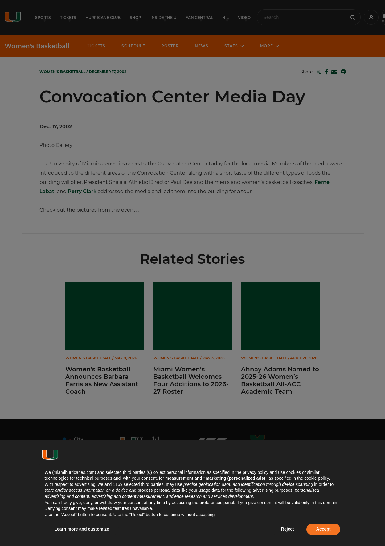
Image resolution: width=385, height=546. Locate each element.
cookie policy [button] (316, 478)
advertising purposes (272, 490)
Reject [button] (287, 529)
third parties (152, 484)
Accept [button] (323, 529)
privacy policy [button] (255, 472)
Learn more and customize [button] (82, 529)
